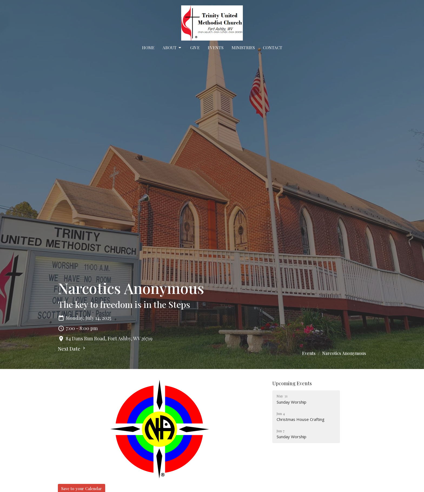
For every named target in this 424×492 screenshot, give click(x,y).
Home (148, 47)
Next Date (72, 348)
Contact (272, 47)
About (172, 48)
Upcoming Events (292, 383)
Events (215, 47)
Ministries (243, 47)
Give (195, 47)
